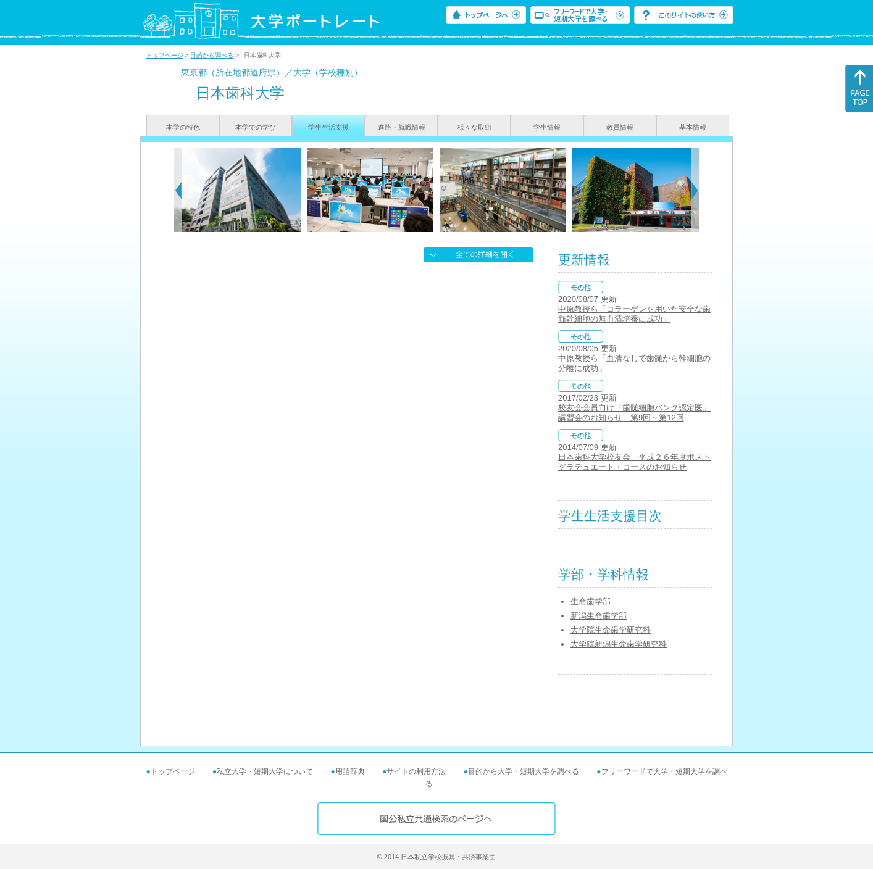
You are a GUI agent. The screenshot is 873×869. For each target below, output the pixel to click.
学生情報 (547, 127)
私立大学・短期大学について (265, 771)
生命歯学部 (590, 601)
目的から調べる (211, 55)
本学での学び (255, 127)
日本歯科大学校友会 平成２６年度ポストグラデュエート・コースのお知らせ (634, 462)
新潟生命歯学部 (598, 615)
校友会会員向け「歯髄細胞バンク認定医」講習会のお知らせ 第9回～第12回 (634, 412)
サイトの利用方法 (416, 771)
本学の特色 (183, 127)
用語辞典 (350, 771)
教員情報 (619, 127)
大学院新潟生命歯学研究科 (618, 644)
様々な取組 (474, 127)
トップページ (164, 55)
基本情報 (692, 127)
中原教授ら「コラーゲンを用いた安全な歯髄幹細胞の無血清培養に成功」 (634, 313)
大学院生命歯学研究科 (610, 629)
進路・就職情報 (401, 127)
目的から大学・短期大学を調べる (523, 771)
